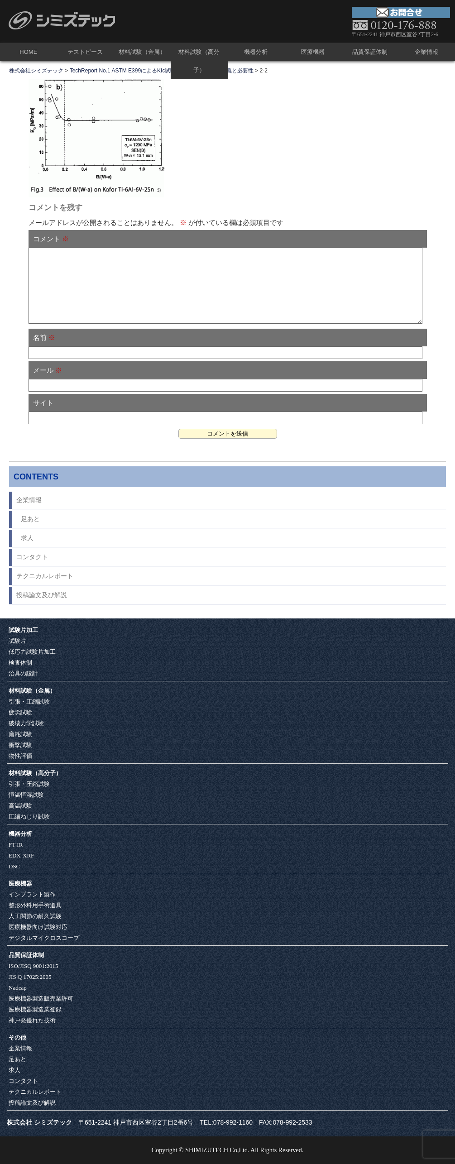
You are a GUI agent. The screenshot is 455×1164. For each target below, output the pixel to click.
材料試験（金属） (142, 51)
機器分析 (256, 51)
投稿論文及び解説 (41, 595)
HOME (28, 51)
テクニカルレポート (44, 576)
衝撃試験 (20, 745)
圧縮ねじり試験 (29, 816)
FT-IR (16, 844)
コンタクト (32, 557)
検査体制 (20, 662)
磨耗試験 (20, 734)
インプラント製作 (32, 894)
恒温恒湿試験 (26, 794)
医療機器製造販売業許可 (41, 998)
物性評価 (20, 755)
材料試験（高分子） (199, 60)
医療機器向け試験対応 (38, 927)
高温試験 (20, 805)
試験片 (17, 640)
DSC (14, 866)
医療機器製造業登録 (35, 1009)
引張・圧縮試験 (29, 701)
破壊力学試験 (26, 723)
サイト (43, 403)
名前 (44, 337)
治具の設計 (23, 673)
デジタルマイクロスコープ (44, 937)
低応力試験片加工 (32, 651)
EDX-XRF (21, 855)
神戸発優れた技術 (32, 1020)
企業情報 (426, 51)
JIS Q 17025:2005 (30, 976)
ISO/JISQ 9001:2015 (33, 966)
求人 (27, 538)
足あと (30, 519)
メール (47, 370)
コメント (51, 239)
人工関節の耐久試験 (35, 916)
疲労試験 (20, 712)
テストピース (85, 51)
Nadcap (18, 987)
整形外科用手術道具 (35, 905)
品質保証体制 (370, 51)
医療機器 (313, 51)
